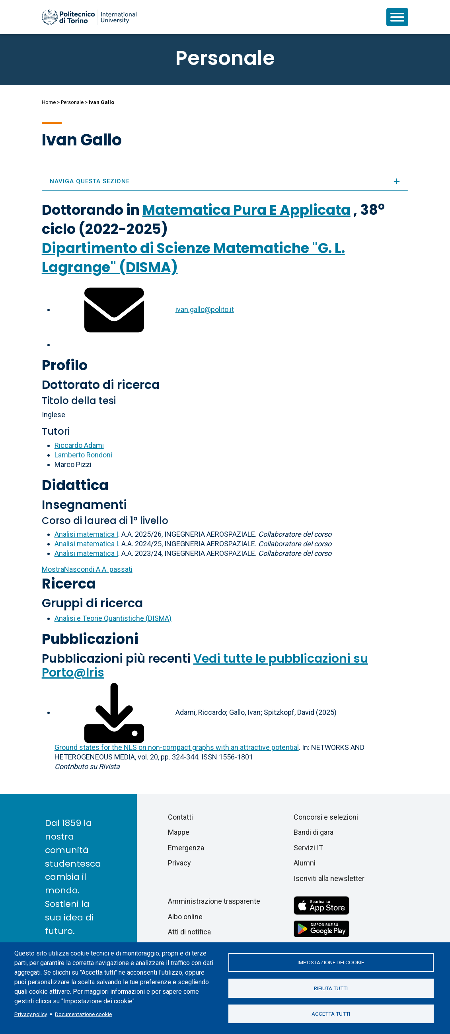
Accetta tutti (331, 1014)
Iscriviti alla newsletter (329, 878)
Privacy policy (30, 1014)
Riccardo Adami (79, 445)
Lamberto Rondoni (83, 455)
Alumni (305, 863)
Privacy (179, 863)
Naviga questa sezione (225, 181)
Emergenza (186, 848)
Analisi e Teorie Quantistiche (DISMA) (113, 618)
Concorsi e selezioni (326, 817)
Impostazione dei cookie (331, 962)
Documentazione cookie (83, 1014)
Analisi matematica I (86, 534)
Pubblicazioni (90, 639)
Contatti (180, 817)
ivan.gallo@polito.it (204, 309)
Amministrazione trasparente (214, 901)
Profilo (65, 365)
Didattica (75, 485)
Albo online (185, 916)
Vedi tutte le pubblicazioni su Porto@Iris (205, 665)
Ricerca (69, 583)
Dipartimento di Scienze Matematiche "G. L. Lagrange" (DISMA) (193, 257)
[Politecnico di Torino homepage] (89, 17)
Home (49, 102)
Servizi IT (308, 848)
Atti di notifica (189, 932)
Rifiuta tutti (331, 988)
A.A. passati (87, 569)
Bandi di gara (313, 832)
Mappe (178, 832)
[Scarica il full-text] (114, 712)
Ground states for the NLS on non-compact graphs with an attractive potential (177, 747)
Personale (72, 102)
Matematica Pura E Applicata (246, 210)
